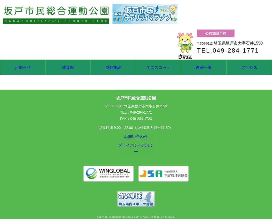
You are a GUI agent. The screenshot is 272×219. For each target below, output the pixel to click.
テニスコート (159, 67)
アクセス (249, 67)
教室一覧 (204, 67)
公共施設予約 (215, 33)
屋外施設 (113, 67)
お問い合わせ (136, 138)
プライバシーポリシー (136, 149)
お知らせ (23, 67)
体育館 (68, 67)
